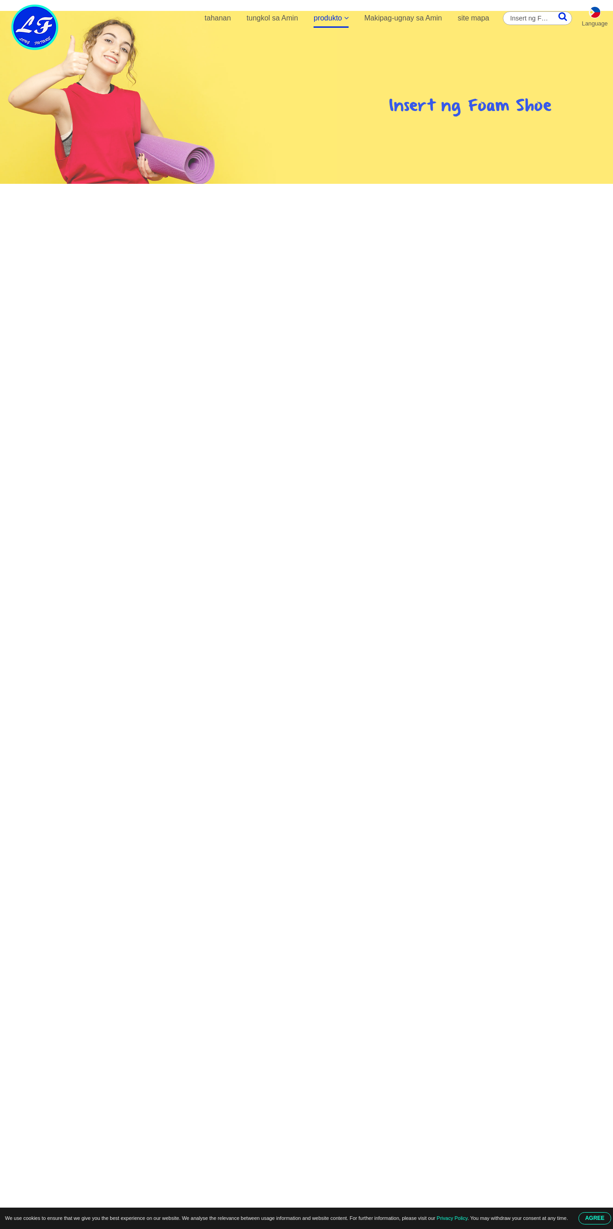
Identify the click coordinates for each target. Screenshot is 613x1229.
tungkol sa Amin (272, 18)
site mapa (473, 18)
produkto (331, 18)
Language (595, 23)
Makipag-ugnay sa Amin (403, 18)
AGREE (595, 1218)
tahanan (218, 18)
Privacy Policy (452, 1218)
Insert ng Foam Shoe (264, 193)
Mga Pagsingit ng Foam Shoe (185, 193)
